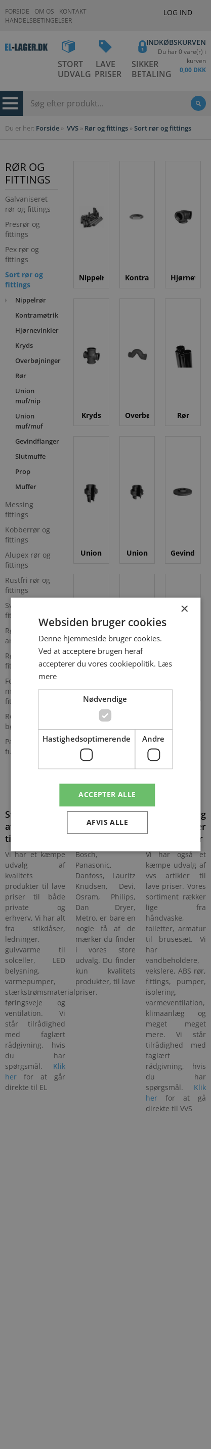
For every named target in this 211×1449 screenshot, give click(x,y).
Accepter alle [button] (107, 795)
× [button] (184, 609)
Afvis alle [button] (107, 822)
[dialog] (105, 724)
